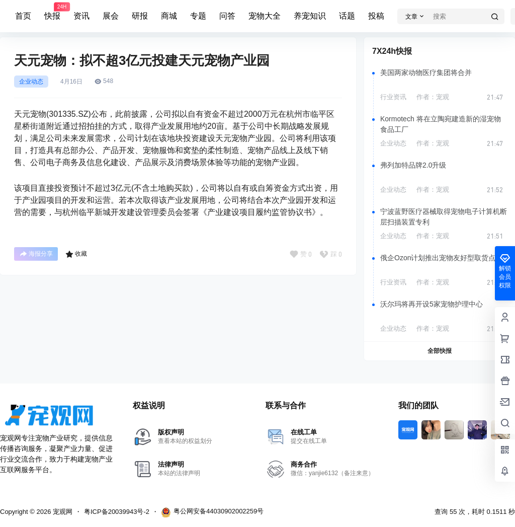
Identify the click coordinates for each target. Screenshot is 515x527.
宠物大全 (264, 16)
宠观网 (61, 511)
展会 (111, 16)
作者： (432, 97)
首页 (23, 16)
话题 (347, 16)
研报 (140, 16)
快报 (52, 12)
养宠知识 (310, 16)
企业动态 (31, 82)
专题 (198, 16)
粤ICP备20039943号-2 (116, 511)
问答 (227, 16)
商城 (169, 16)
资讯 (81, 16)
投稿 (376, 16)
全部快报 (439, 350)
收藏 (76, 254)
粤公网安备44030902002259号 (212, 512)
